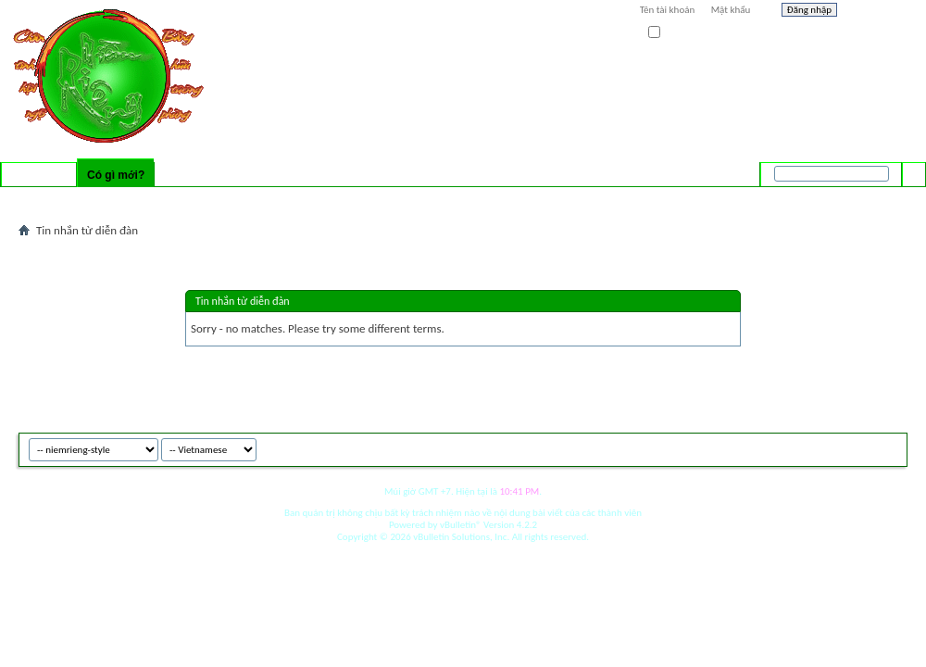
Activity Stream (57, 199)
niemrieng (804, 447)
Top (888, 447)
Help (877, 12)
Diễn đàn (39, 175)
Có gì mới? (115, 175)
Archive (854, 447)
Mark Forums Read (265, 199)
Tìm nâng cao (876, 198)
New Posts (124, 199)
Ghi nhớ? (674, 33)
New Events (185, 199)
